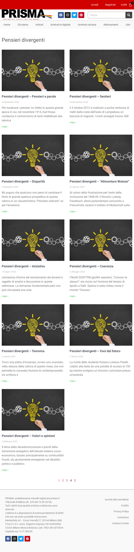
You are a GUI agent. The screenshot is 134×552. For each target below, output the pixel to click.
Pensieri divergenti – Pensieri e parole (29, 96)
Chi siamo (23, 24)
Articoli (39, 24)
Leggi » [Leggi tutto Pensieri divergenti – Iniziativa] (5, 296)
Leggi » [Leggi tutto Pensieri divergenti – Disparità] (5, 211)
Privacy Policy (121, 511)
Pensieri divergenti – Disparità (23, 181)
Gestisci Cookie (120, 523)
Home (7, 24)
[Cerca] (128, 15)
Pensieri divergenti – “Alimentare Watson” (99, 181)
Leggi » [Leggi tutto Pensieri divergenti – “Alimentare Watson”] (73, 211)
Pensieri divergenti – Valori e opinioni (28, 436)
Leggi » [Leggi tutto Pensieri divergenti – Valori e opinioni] (5, 470)
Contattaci (123, 517)
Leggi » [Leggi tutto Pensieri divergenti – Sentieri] (73, 122)
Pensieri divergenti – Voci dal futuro (95, 351)
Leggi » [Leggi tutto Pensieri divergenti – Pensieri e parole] (5, 126)
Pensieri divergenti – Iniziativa (23, 266)
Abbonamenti (110, 24)
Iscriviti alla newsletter (117, 499)
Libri (128, 24)
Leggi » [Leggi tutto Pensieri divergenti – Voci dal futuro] (73, 381)
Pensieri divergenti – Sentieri (90, 96)
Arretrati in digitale (60, 24)
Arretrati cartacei (87, 24)
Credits (125, 505)
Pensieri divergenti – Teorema (23, 351)
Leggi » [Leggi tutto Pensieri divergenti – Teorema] (5, 381)
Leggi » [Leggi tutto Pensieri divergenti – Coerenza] (73, 296)
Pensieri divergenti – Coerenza (91, 266)
